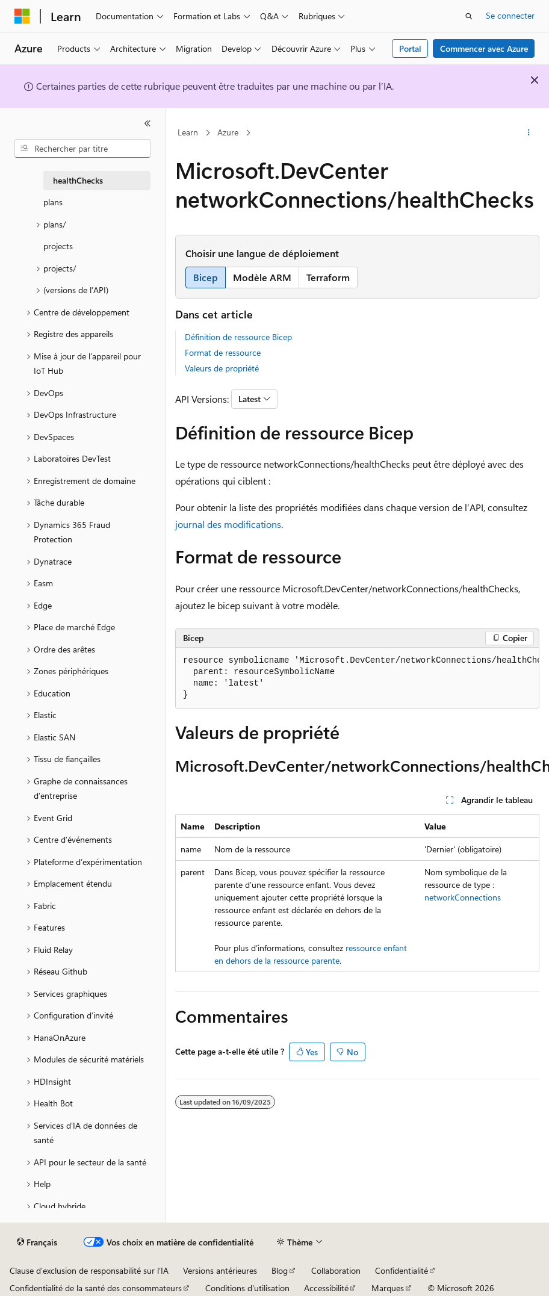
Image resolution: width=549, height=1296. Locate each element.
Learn (188, 132)
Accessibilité (326, 1288)
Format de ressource (223, 352)
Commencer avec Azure (484, 48)
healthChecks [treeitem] (78, 180)
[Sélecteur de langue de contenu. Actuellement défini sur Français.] (37, 1242)
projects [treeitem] (58, 246)
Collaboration (336, 1270)
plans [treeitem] (53, 202)
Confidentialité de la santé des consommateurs (96, 1288)
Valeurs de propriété (222, 368)
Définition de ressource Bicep (238, 337)
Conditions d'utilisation (247, 1288)
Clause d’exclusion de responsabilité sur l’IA (89, 1270)
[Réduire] (147, 123)
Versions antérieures (220, 1270)
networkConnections (462, 897)
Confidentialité (401, 1270)
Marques (387, 1288)
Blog (279, 1270)
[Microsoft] (22, 16)
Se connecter (510, 15)
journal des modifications (228, 524)
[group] (357, 678)
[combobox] (82, 148)
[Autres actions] (528, 133)
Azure (227, 132)
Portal (410, 48)
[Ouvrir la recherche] (469, 16)
